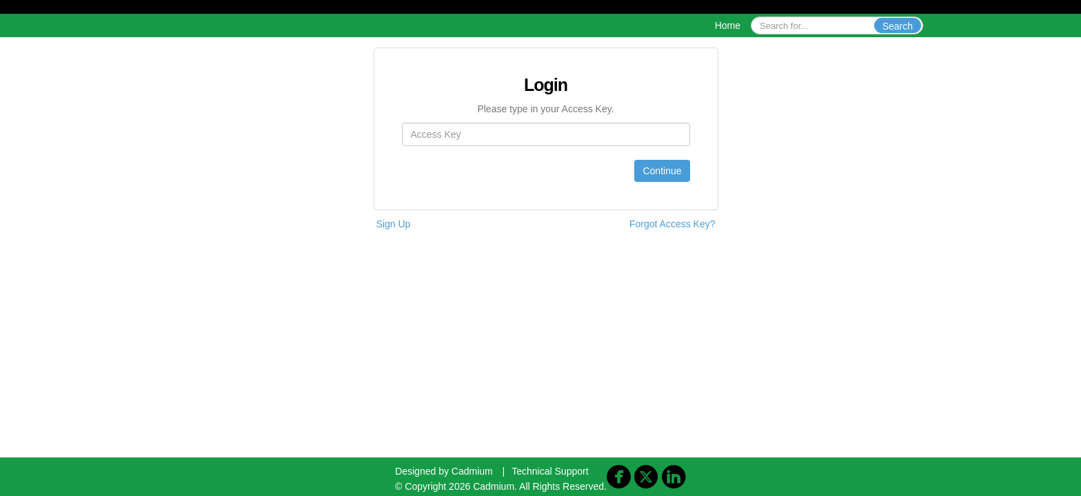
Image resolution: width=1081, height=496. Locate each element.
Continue (662, 170)
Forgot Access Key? (672, 223)
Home (727, 25)
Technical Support (550, 471)
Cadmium (472, 471)
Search (897, 26)
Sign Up (393, 223)
